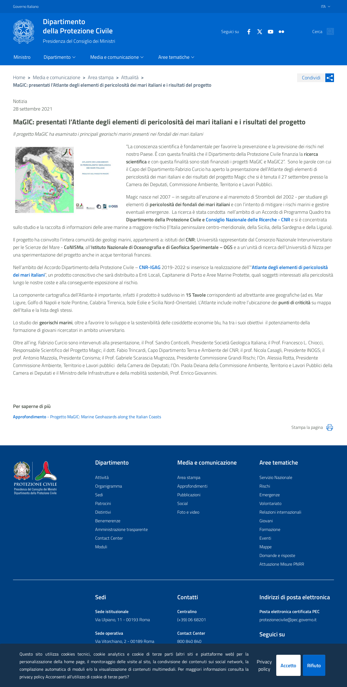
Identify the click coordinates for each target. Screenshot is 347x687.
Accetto (288, 665)
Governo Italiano (25, 6)
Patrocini (103, 503)
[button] (327, 31)
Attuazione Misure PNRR (281, 564)
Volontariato (270, 503)
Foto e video (188, 512)
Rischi (264, 486)
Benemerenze (107, 520)
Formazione (269, 529)
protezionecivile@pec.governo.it (288, 619)
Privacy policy (264, 665)
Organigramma (108, 486)
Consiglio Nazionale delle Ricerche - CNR (248, 219)
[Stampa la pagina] (329, 427)
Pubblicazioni (188, 494)
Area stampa (101, 77)
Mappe (265, 546)
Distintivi (103, 512)
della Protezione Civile (79, 26)
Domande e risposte (277, 555)
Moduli (101, 546)
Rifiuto (314, 665)
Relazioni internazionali (280, 512)
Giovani (266, 520)
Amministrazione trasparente (121, 529)
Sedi (99, 494)
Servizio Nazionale (275, 477)
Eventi (265, 538)
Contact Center (109, 538)
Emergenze (269, 494)
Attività (102, 477)
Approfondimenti (192, 486)
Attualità (130, 77)
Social (182, 503)
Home (19, 77)
